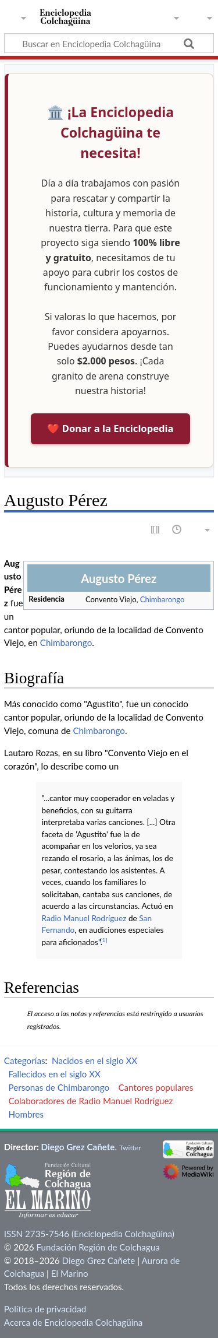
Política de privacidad (45, 1309)
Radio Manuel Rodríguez (84, 918)
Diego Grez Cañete (78, 1147)
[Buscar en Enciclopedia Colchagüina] (109, 43)
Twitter (130, 1147)
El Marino (69, 1273)
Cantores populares (155, 1087)
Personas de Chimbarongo (58, 1087)
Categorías (24, 1060)
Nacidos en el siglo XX (94, 1060)
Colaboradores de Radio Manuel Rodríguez (90, 1100)
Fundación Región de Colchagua (97, 1247)
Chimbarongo (162, 599)
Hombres (26, 1114)
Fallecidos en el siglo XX (54, 1074)
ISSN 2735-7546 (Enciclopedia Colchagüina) (89, 1233)
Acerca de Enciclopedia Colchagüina (73, 1322)
